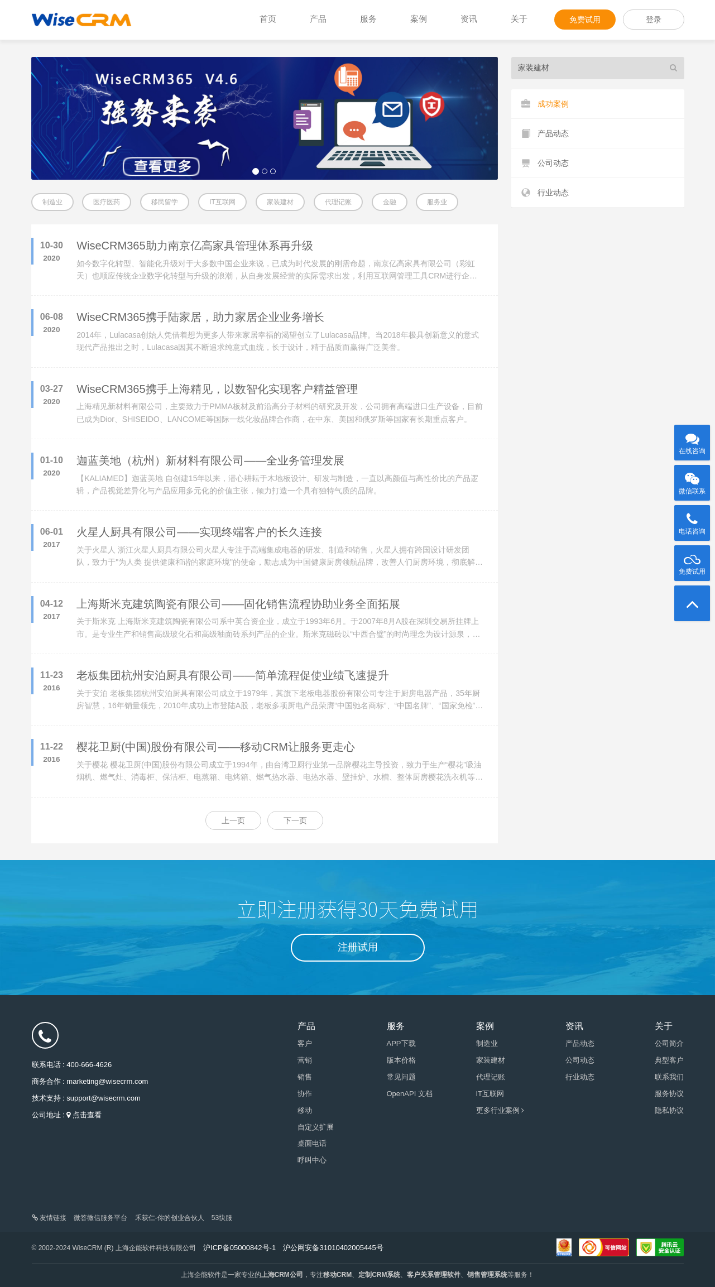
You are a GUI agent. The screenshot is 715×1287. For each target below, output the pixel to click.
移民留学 (164, 202)
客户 (304, 1043)
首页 (268, 18)
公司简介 (669, 1043)
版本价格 (401, 1060)
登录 (653, 19)
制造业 (52, 202)
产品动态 (545, 133)
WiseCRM (81, 19)
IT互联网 (222, 202)
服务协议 (669, 1093)
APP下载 (401, 1043)
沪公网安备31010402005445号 (333, 1247)
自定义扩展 (315, 1127)
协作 (304, 1093)
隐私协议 (669, 1110)
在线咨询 (692, 440)
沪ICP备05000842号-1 (239, 1247)
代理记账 (338, 202)
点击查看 (87, 1115)
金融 (389, 202)
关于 (519, 18)
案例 (418, 18)
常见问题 (401, 1077)
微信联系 (692, 480)
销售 (304, 1077)
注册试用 (358, 947)
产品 (318, 18)
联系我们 (669, 1077)
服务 (368, 18)
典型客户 (669, 1060)
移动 (304, 1110)
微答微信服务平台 (100, 1218)
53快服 (222, 1218)
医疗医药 (106, 202)
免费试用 (585, 19)
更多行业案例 (500, 1110)
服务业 (437, 202)
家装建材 (280, 202)
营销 (304, 1060)
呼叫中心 (312, 1160)
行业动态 (545, 193)
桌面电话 (312, 1143)
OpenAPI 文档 (410, 1093)
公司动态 (545, 163)
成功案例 (545, 104)
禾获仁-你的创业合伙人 (169, 1218)
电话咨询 (692, 520)
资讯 (468, 18)
